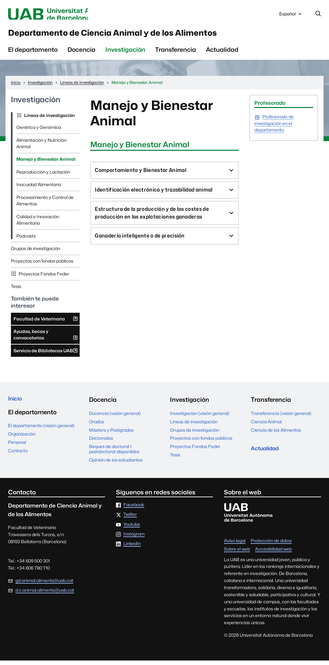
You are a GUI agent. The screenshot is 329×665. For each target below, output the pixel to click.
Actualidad (222, 53)
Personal (17, 448)
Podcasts (26, 240)
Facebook (133, 509)
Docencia (81, 53)
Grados (96, 425)
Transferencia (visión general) (281, 417)
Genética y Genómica (38, 131)
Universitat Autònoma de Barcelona (65, 14)
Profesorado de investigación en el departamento (274, 128)
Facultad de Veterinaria (45, 324)
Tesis (16, 290)
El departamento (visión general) (41, 431)
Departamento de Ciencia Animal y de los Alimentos (144, 35)
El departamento (33, 53)
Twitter (130, 519)
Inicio (16, 404)
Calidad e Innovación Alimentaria (37, 224)
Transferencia (175, 53)
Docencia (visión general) (115, 417)
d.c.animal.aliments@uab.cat (44, 594)
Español (291, 15)
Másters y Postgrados (111, 434)
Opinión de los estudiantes (116, 464)
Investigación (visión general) (199, 417)
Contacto (18, 456)
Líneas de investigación (49, 119)
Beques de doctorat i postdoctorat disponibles (114, 453)
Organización (21, 439)
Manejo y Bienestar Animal (46, 163)
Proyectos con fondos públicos (42, 265)
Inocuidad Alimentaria (38, 189)
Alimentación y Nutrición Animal (41, 147)
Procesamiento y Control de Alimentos (45, 205)
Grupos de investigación (35, 252)
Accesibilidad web (273, 554)
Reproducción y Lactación (43, 176)
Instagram (134, 538)
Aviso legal (234, 545)
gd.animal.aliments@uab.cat (44, 584)
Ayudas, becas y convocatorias (45, 340)
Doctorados (101, 442)
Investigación (125, 53)
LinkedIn (132, 548)
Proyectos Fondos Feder (43, 278)
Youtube (131, 529)
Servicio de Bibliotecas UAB (45, 356)
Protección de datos (271, 545)
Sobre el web (237, 554)
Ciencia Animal (266, 425)
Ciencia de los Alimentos (276, 434)
